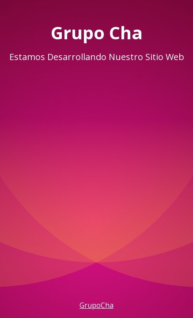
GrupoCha (96, 305)
